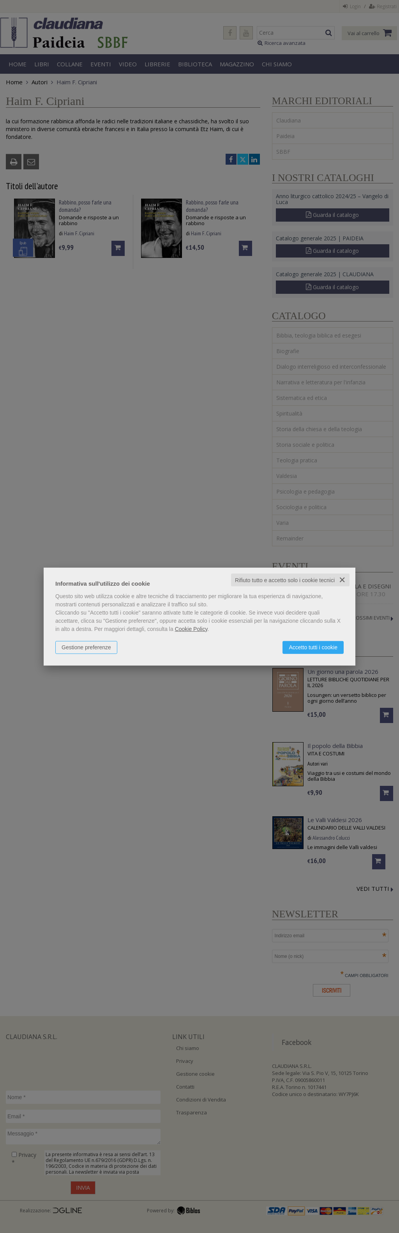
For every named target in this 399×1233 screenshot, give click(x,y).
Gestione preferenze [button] (86, 647)
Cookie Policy (191, 628)
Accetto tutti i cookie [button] (313, 647)
